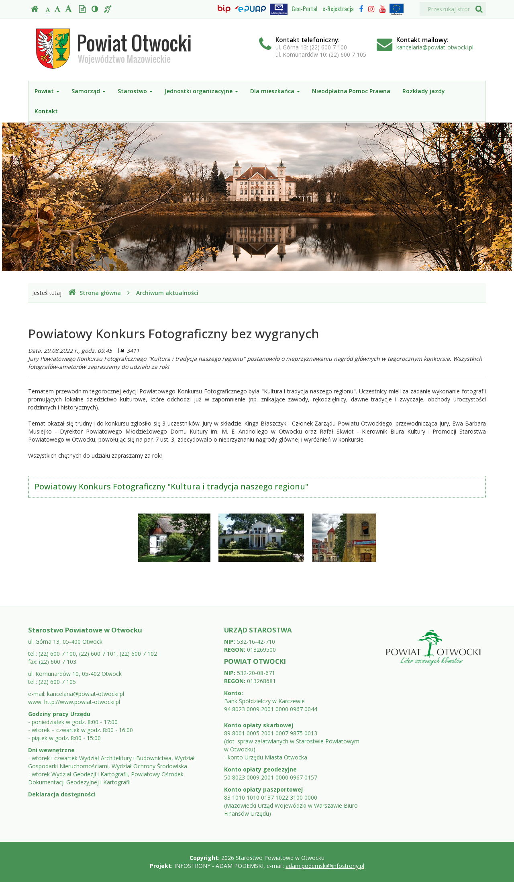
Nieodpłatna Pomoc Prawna (351, 91)
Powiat (47, 91)
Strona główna (94, 293)
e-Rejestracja (338, 8)
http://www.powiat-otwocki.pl (82, 702)
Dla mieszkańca (275, 91)
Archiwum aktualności (167, 293)
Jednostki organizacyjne (201, 91)
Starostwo (135, 91)
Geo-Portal (304, 8)
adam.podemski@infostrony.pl (325, 866)
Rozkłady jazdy (423, 91)
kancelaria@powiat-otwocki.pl (434, 47)
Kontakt (46, 111)
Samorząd (88, 91)
